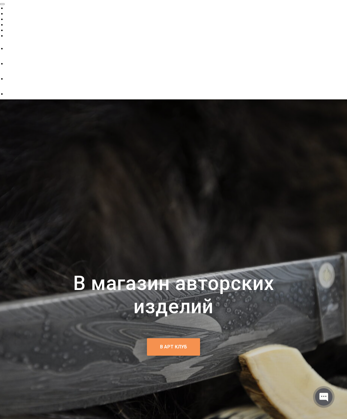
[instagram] (10, 78)
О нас (12, 8)
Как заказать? (22, 35)
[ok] (10, 63)
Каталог (15, 19)
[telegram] (10, 93)
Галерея (15, 30)
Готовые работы (24, 13)
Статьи (13, 24)
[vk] (10, 48)
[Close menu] (2, 4)
